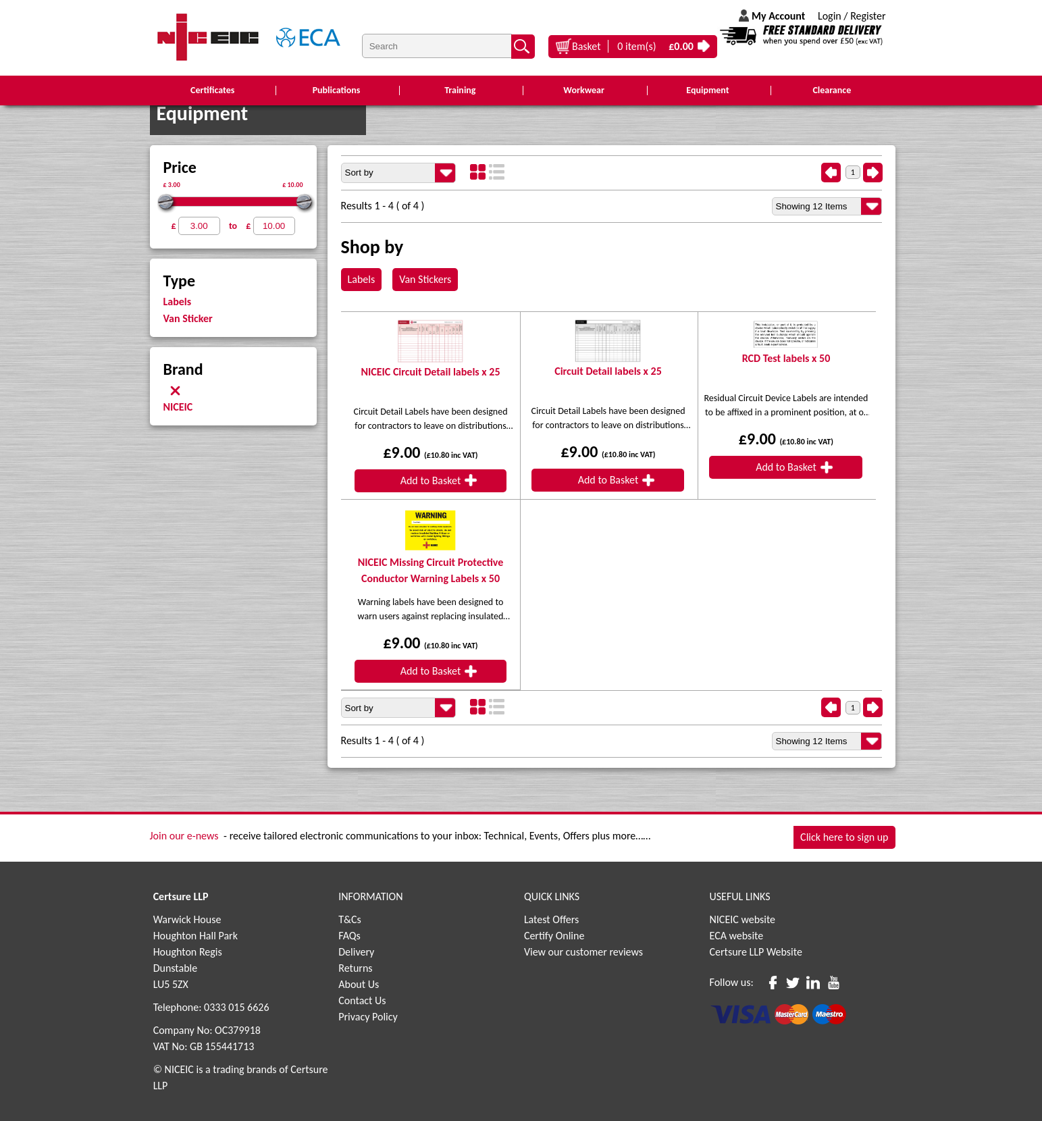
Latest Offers (551, 919)
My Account (778, 15)
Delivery (356, 951)
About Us (358, 984)
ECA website (737, 935)
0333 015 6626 (236, 1007)
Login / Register (852, 15)
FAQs (349, 935)
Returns (355, 968)
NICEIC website (743, 919)
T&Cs (349, 919)
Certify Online (554, 935)
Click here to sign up (844, 837)
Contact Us (362, 1000)
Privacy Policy (368, 1016)
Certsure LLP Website (756, 951)
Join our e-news (184, 835)
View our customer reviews (583, 951)
